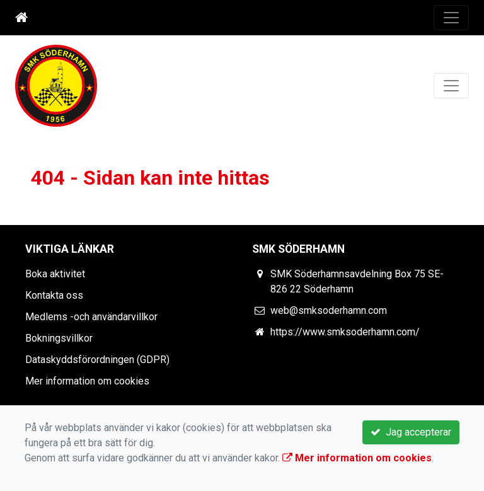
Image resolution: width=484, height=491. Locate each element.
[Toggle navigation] (451, 17)
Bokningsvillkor (59, 338)
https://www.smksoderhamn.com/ (345, 332)
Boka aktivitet (55, 274)
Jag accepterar (411, 432)
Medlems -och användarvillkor (91, 317)
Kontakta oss (54, 295)
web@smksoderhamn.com (328, 310)
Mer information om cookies (87, 381)
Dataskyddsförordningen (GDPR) (97, 360)
